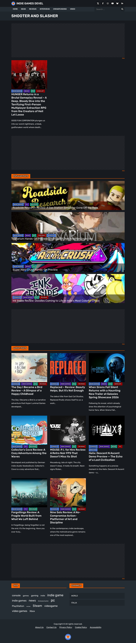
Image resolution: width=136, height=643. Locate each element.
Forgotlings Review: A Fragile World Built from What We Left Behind (26, 516)
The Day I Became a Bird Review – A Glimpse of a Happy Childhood (26, 390)
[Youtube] (112, 3)
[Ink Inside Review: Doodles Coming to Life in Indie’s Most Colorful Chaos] (68, 288)
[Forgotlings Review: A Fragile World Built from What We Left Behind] (29, 492)
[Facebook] (102, 3)
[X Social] (98, 3)
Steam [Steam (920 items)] (37, 606)
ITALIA (74, 603)
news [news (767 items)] (32, 600)
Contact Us (51, 627)
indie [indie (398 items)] (43, 595)
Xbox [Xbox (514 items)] (32, 611)
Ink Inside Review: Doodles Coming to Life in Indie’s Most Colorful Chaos (56, 300)
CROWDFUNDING (60, 9)
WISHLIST (40, 91)
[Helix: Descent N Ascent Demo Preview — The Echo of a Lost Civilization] (107, 430)
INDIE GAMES (17, 91)
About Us (39, 627)
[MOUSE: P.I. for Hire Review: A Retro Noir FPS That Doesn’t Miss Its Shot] (68, 430)
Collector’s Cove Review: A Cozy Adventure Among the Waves (28, 453)
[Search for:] (122, 9)
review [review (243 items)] (28, 606)
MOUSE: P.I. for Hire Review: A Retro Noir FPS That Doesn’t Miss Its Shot (68, 453)
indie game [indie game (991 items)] (55, 595)
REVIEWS (32, 9)
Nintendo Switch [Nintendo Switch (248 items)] (43, 601)
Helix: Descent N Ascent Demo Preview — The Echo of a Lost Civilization (105, 456)
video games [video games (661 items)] (19, 610)
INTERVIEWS (45, 9)
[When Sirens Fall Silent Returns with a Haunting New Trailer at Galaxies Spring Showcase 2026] (107, 367)
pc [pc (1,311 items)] (53, 600)
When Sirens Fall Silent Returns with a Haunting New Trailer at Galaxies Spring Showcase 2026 (104, 392)
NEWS (23, 9)
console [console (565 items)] (16, 595)
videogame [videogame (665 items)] (51, 605)
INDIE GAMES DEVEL (29, 3)
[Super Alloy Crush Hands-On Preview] (68, 257)
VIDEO (72, 9)
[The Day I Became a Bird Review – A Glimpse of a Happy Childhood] (29, 367)
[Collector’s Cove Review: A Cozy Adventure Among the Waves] (29, 430)
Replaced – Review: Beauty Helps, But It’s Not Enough (67, 388)
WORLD (74, 596)
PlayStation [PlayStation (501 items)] (18, 606)
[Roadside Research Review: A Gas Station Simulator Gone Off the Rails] (68, 195)
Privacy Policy (65, 627)
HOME (15, 9)
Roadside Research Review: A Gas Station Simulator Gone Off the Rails (55, 207)
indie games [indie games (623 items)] (19, 600)
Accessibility (95, 627)
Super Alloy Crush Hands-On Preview (35, 269)
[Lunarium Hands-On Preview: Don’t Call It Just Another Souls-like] (68, 226)
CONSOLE (17, 297)
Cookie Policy (81, 627)
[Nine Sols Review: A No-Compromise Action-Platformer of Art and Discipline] (68, 492)
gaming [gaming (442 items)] (34, 595)
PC (33, 91)
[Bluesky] (117, 3)
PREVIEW (41, 235)
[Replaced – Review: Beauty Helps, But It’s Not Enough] (68, 367)
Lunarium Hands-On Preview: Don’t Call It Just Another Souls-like (53, 238)
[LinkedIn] (122, 3)
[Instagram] (107, 3)
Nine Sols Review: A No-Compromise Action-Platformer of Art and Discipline (65, 517)
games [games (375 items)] (26, 595)
